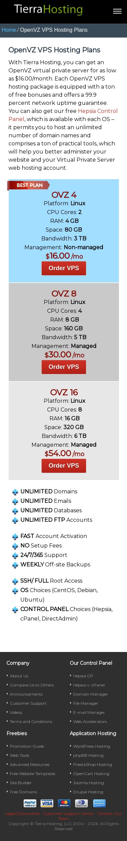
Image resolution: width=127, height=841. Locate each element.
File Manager (85, 703)
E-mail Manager (89, 712)
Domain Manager (90, 694)
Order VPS (63, 268)
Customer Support (28, 703)
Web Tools (19, 755)
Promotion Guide (27, 746)
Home (9, 30)
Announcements (26, 694)
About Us (19, 675)
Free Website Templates (32, 773)
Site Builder (21, 782)
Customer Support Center (68, 813)
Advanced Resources (29, 764)
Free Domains (23, 791)
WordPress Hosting (91, 746)
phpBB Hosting (88, 755)
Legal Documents (22, 813)
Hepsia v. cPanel (89, 684)
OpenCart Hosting (91, 773)
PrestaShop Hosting (92, 764)
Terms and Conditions (31, 721)
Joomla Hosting (88, 782)
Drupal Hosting (88, 791)
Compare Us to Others (32, 684)
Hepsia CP (83, 675)
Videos (16, 712)
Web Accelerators (90, 721)
